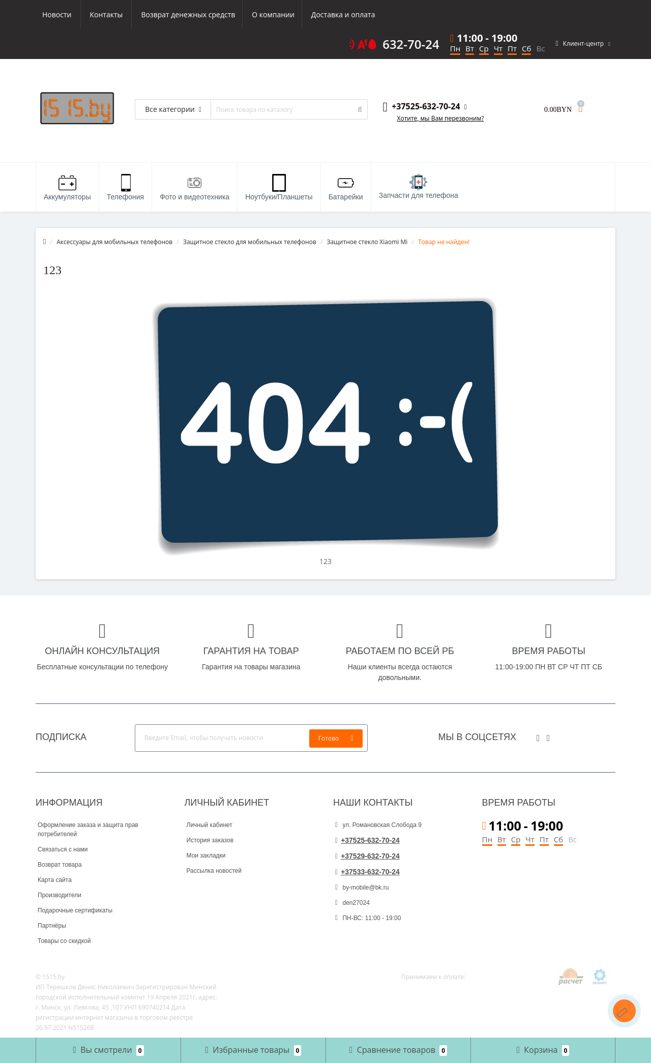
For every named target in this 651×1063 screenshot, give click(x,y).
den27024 (352, 902)
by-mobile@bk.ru (362, 887)
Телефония (125, 187)
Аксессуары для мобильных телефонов (114, 242)
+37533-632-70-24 (367, 872)
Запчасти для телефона (418, 186)
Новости (312, 14)
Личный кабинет (209, 825)
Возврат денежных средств (89, 14)
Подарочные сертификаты (75, 910)
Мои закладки (206, 855)
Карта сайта (55, 879)
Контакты (361, 14)
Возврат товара (60, 864)
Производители (59, 895)
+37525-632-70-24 (367, 840)
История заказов (210, 840)
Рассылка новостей (214, 870)
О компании (176, 14)
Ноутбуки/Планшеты (278, 187)
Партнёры (52, 925)
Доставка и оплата (248, 14)
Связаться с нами (62, 849)
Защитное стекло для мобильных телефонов (249, 242)
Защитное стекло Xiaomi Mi (367, 242)
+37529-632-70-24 (367, 856)
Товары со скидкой (64, 940)
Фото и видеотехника (194, 187)
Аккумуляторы (67, 187)
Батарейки (346, 187)
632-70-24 (410, 44)
